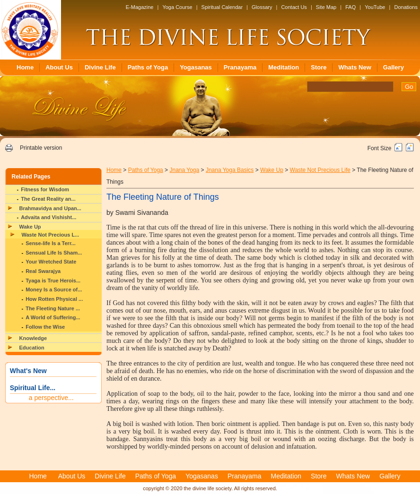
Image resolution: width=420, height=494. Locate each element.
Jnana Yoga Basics (230, 170)
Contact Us (293, 7)
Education (31, 347)
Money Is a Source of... (54, 289)
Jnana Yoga (184, 170)
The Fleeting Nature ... (53, 308)
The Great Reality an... (48, 199)
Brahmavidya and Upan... (50, 208)
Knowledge (33, 338)
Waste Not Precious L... (50, 235)
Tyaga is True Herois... (53, 280)
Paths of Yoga (148, 67)
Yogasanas (196, 67)
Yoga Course (177, 7)
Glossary (262, 7)
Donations (406, 7)
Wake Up (30, 227)
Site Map (326, 7)
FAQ (350, 7)
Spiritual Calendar (222, 7)
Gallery (393, 67)
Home (25, 67)
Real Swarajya (43, 271)
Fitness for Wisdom (45, 189)
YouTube (375, 7)
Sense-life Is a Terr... (51, 243)
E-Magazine (140, 7)
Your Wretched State (51, 261)
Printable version (41, 148)
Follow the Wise (45, 327)
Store (318, 67)
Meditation (283, 67)
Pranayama (240, 67)
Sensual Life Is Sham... (54, 253)
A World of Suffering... (53, 317)
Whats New (354, 67)
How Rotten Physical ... (54, 299)
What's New (28, 371)
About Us (59, 67)
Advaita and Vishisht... (48, 217)
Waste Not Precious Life (320, 170)
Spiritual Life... (32, 388)
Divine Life (100, 67)
